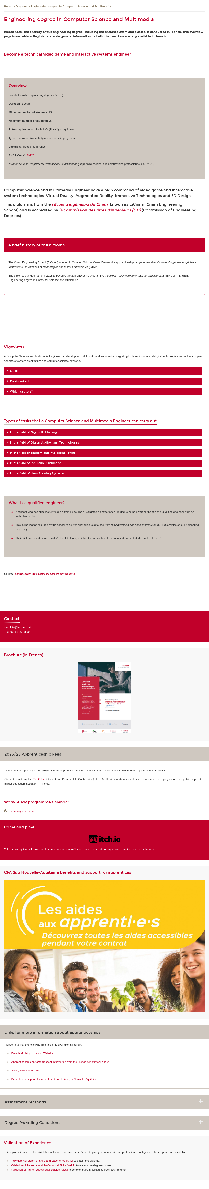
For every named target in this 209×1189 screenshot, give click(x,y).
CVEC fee (39, 779)
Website (45, 573)
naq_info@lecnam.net (17, 627)
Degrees (21, 6)
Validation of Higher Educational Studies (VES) (39, 1169)
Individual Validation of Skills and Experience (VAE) (42, 1160)
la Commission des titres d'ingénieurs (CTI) (100, 210)
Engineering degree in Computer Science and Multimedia (71, 6)
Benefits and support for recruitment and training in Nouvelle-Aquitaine (54, 1079)
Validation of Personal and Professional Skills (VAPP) (43, 1165)
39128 (30, 155)
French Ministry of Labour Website (32, 1053)
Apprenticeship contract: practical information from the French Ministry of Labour (60, 1061)
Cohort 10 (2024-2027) (22, 811)
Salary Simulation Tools (25, 1070)
